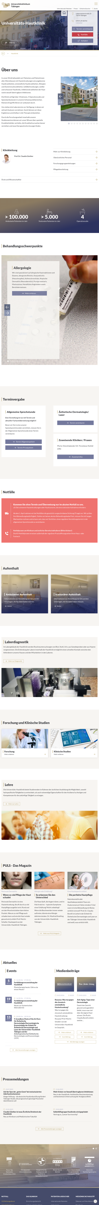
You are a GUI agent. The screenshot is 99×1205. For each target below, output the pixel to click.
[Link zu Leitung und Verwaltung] (34, 1143)
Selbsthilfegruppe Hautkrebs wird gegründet (70, 1050)
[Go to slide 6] (19, 300)
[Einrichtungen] (29, 53)
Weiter (9, 545)
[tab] (69, 123)
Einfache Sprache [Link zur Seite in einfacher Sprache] (85, 8)
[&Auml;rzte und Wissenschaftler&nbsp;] (49, 179)
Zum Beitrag (66, 975)
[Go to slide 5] (17, 300)
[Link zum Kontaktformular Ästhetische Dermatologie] (75, 361)
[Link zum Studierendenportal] (82, 1147)
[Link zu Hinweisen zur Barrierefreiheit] (37, 1197)
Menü (10, 42)
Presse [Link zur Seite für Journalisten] (76, 8)
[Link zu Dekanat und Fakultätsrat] (84, 1140)
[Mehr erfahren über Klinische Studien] (74, 692)
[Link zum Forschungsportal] (79, 1143)
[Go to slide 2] (10, 300)
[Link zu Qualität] (29, 1162)
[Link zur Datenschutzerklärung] (20, 1197)
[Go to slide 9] (26, 300)
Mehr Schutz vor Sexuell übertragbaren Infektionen (73, 1030)
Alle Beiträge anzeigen (77, 980)
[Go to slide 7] (22, 300)
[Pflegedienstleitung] (75, 169)
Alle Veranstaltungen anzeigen (25, 988)
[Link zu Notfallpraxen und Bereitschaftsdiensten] (10, 1155)
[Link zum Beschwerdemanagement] (58, 1160)
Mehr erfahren (66, 971)
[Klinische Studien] (75, 690)
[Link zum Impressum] (6, 1197)
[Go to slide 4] (15, 300)
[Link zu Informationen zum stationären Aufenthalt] (58, 1149)
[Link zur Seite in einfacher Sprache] (32, 1180)
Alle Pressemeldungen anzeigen (51, 1067)
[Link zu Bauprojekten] (30, 1165)
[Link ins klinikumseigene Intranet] (31, 1173)
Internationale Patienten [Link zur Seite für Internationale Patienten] (64, 8)
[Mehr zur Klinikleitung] (75, 151)
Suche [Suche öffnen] (96, 8)
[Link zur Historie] (29, 1158)
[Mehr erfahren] (82, 41)
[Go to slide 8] (24, 300)
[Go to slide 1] (8, 300)
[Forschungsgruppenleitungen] (75, 163)
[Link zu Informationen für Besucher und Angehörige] (59, 1153)
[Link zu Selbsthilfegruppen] (57, 1169)
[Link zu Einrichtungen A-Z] (33, 1140)
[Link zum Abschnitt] (82, 29)
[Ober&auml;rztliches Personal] (75, 157)
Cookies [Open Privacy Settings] (49, 1197)
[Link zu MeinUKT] (23, 380)
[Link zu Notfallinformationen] (10, 1151)
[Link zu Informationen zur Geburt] (3, 1160)
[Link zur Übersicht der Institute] (79, 1151)
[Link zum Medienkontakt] (28, 1147)
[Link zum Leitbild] (28, 1154)
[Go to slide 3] (12, 300)
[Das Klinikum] (14, 53)
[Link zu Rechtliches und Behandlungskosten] (57, 1165)
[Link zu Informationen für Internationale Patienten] (59, 1140)
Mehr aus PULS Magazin (51, 872)
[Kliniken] (43, 53)
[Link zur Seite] (21, 293)
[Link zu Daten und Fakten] (32, 1151)
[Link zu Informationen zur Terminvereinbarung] (57, 1144)
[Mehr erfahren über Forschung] (25, 692)
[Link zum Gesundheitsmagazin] (60, 1156)
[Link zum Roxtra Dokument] (30, 1176)
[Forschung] (25, 690)
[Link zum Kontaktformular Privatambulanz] (23, 386)
